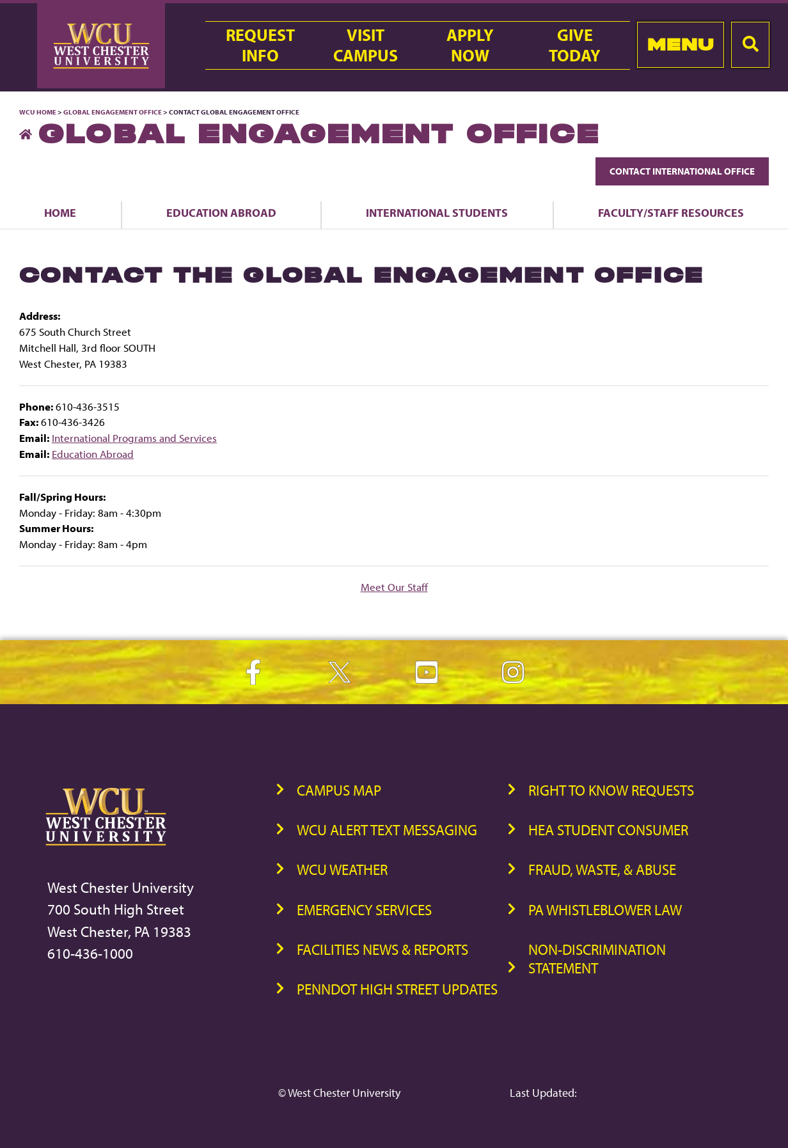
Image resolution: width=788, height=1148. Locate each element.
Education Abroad (221, 212)
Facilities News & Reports (382, 949)
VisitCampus (365, 45)
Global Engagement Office (112, 111)
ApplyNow (470, 45)
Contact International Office (682, 171)
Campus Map (339, 790)
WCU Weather (342, 869)
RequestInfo (260, 45)
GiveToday (575, 45)
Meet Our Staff (394, 587)
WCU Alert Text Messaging (387, 830)
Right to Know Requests (611, 790)
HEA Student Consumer (608, 830)
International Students (437, 212)
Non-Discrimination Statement (597, 958)
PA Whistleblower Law (605, 909)
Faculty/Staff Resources (671, 212)
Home (60, 212)
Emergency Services (364, 909)
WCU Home (37, 111)
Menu (680, 44)
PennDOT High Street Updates (397, 989)
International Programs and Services (134, 437)
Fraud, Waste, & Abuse (602, 869)
